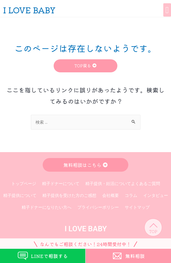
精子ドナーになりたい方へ (46, 207)
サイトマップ (137, 207)
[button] (167, 10)
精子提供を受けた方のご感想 (69, 195)
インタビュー (155, 195)
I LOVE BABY (29, 10)
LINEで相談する (42, 256)
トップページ (23, 183)
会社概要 (110, 195)
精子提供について (19, 195)
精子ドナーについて (60, 183)
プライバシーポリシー (98, 207)
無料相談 (128, 255)
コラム (131, 195)
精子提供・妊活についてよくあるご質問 (122, 183)
